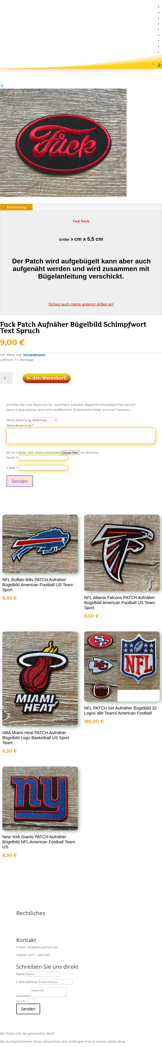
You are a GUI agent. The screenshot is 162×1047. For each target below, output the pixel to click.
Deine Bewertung (19, 420)
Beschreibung (16, 207)
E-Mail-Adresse (27, 982)
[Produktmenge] (6, 378)
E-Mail (12, 468)
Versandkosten (34, 355)
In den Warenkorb (46, 378)
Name (12, 458)
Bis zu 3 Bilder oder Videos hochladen (33, 452)
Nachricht (23, 996)
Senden (20, 481)
